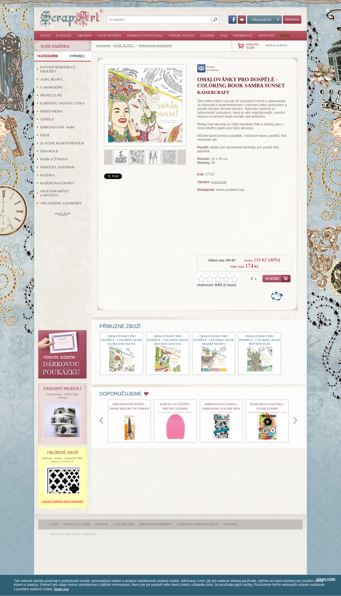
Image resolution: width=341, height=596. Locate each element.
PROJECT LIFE (51, 95)
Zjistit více (61, 589)
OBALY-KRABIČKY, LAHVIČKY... (55, 193)
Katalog (64, 35)
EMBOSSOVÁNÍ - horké (57, 127)
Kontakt (266, 35)
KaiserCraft (218, 182)
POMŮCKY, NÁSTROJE (57, 167)
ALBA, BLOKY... (125, 45)
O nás (45, 35)
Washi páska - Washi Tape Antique (63, 395)
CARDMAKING (51, 87)
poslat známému (208, 68)
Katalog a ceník (77, 524)
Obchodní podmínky (155, 524)
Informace (243, 35)
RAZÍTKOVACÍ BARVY (57, 183)
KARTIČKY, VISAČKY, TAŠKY (62, 103)
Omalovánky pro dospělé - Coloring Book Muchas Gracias (167, 339)
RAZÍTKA (47, 175)
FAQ (224, 35)
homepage (103, 45)
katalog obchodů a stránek (73, 534)
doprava (295, 420)
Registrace (292, 19)
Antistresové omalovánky (155, 45)
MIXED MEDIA (51, 111)
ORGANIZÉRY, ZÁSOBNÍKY (61, 203)
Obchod (84, 35)
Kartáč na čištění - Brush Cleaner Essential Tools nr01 (175, 408)
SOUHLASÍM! (325, 579)
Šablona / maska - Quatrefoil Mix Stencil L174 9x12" (62, 459)
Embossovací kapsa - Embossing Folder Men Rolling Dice (221, 408)
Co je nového (109, 35)
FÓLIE (45, 135)
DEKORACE (49, 151)
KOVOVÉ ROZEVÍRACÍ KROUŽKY (57, 69)
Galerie (208, 35)
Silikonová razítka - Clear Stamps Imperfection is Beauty (267, 408)
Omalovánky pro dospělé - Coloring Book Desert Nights (213, 339)
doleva (101, 420)
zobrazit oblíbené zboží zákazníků (62, 501)
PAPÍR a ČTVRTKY (54, 159)
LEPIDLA (47, 119)
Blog (284, 35)
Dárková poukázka (145, 35)
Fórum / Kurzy (181, 35)
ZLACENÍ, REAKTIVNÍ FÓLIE (62, 143)
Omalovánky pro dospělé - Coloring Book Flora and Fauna (121, 339)
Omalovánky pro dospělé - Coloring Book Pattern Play (259, 339)
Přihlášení (264, 19)
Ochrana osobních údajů (198, 524)
